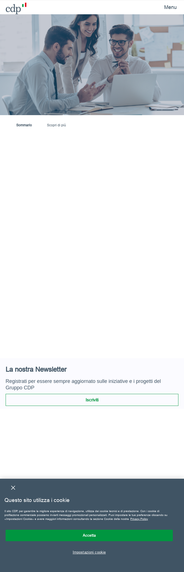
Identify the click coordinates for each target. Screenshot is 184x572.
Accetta (89, 535)
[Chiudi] (13, 488)
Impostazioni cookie (89, 552)
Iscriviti (92, 399)
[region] (92, 525)
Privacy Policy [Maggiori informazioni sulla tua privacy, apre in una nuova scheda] (139, 519)
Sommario (24, 125)
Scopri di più (56, 125)
